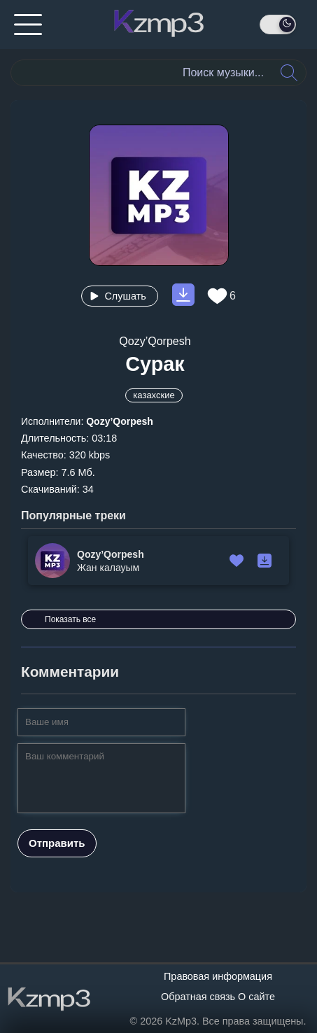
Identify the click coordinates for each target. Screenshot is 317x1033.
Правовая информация (218, 976)
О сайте (256, 997)
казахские (153, 395)
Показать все (70, 619)
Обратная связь (198, 997)
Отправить (57, 843)
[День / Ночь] (278, 24)
